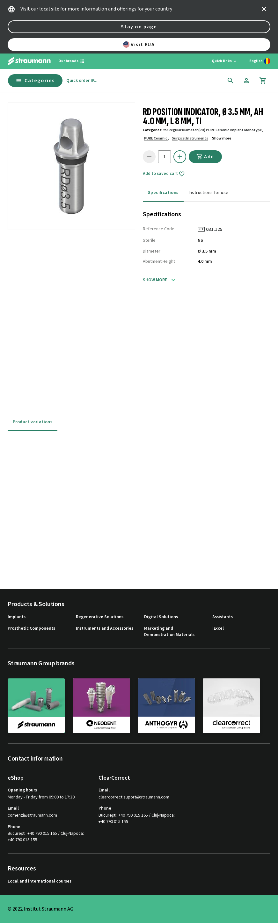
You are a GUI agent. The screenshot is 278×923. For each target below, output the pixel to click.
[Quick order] (81, 80)
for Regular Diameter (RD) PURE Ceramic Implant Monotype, (213, 130)
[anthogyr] (166, 705)
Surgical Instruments (190, 138)
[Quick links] (224, 61)
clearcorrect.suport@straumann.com (134, 797)
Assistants (222, 617)
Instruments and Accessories (104, 629)
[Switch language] (259, 61)
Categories (35, 80)
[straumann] (36, 706)
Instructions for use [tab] (209, 193)
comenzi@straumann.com (32, 815)
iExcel (218, 629)
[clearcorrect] (231, 705)
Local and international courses (39, 881)
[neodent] (101, 705)
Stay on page (139, 26)
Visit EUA (139, 44)
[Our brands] (71, 61)
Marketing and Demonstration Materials (169, 632)
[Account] (246, 80)
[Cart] (263, 80)
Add (205, 156)
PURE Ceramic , (156, 138)
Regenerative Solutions (99, 617)
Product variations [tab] (32, 422)
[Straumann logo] (29, 61)
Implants (17, 617)
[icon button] (264, 9)
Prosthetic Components (31, 629)
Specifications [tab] (163, 193)
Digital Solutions (161, 617)
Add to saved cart (164, 174)
